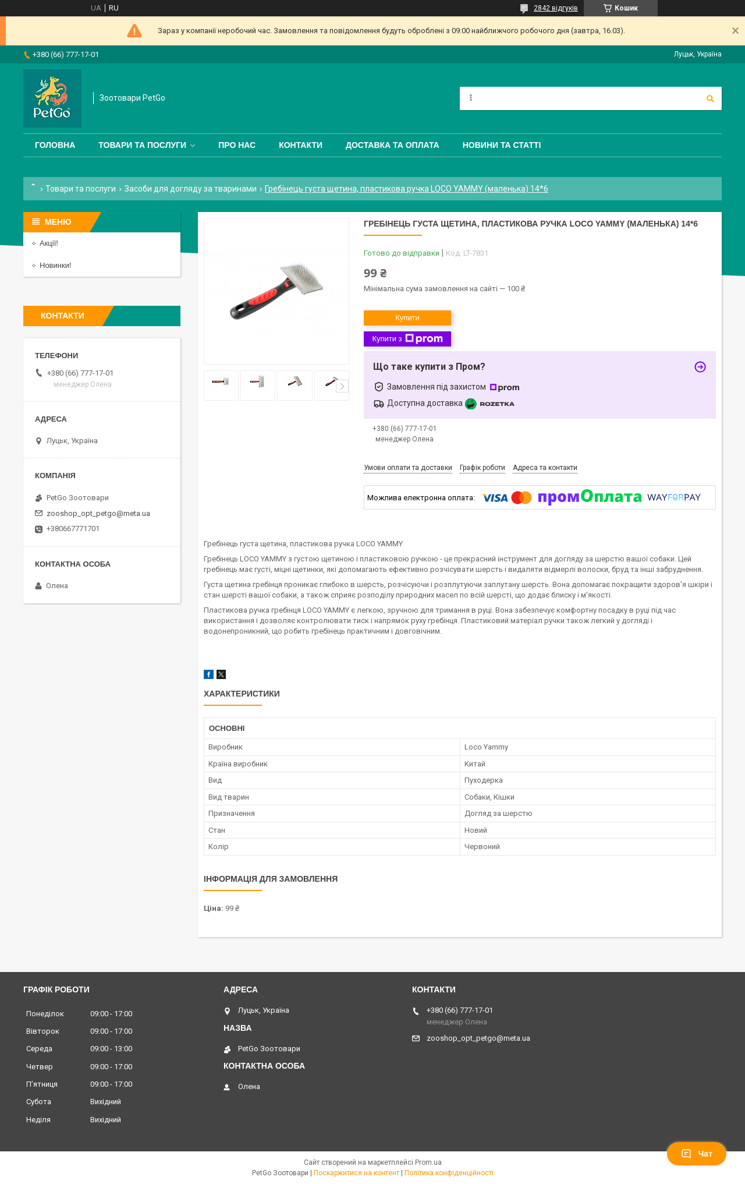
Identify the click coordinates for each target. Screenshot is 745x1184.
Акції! (49, 243)
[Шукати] (710, 98)
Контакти (300, 145)
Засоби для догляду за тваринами (191, 188)
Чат (696, 1153)
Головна (55, 145)
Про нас (237, 145)
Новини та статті (502, 145)
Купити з (407, 339)
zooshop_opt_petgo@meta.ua (98, 513)
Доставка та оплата (392, 145)
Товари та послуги (142, 145)
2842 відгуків (556, 8)
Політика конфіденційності (449, 1173)
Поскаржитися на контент (356, 1173)
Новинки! (56, 265)
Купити (407, 317)
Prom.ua (428, 1162)
